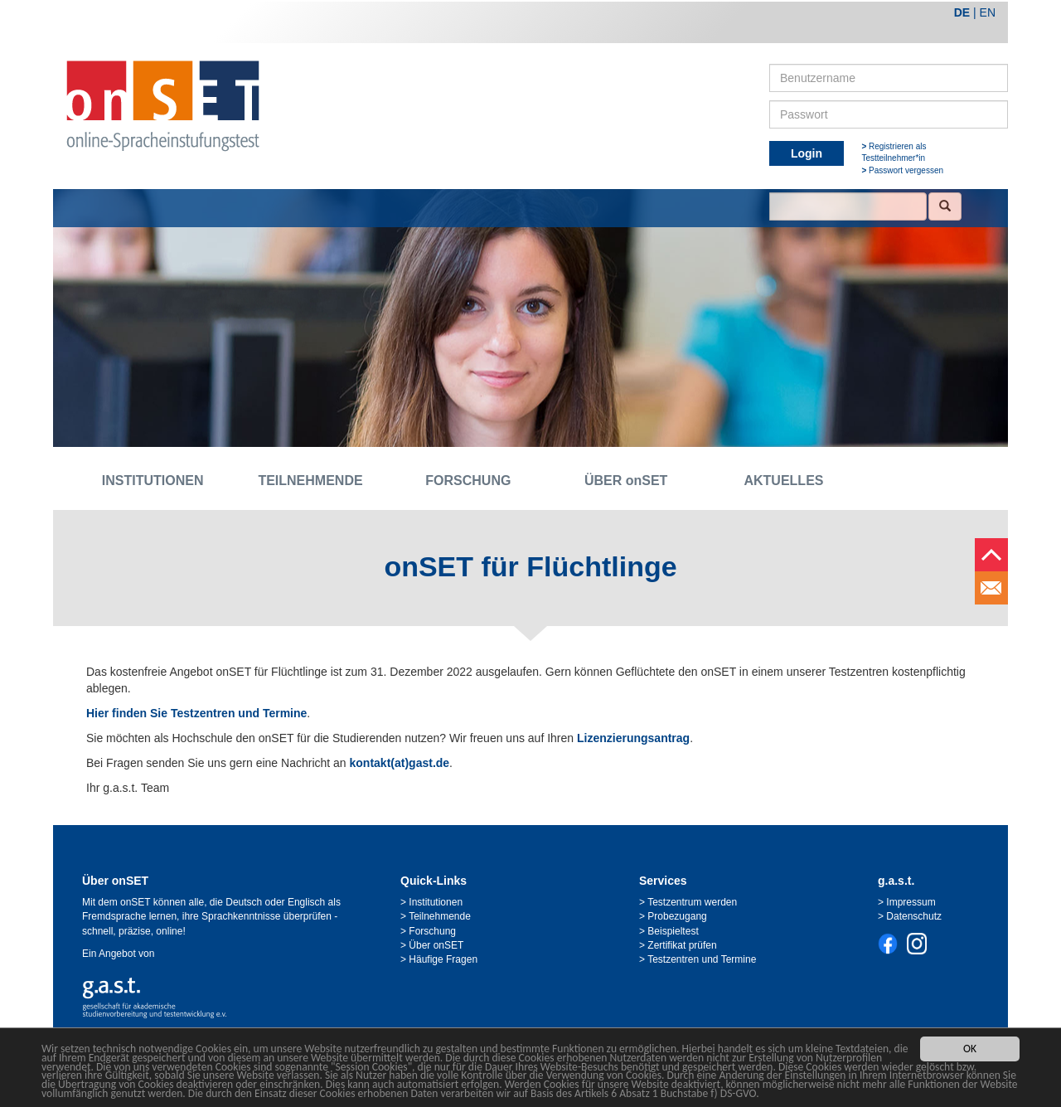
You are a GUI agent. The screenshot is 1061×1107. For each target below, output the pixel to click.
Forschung (432, 931)
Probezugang (676, 916)
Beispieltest (672, 931)
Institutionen (436, 902)
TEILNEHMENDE (310, 480)
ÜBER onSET (625, 480)
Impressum (910, 902)
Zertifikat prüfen (681, 945)
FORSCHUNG (468, 480)
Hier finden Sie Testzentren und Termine (196, 713)
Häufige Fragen (443, 959)
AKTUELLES (783, 480)
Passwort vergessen (906, 170)
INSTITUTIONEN (153, 480)
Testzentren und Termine (701, 959)
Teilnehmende (440, 916)
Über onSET (436, 945)
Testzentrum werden (692, 902)
